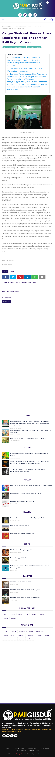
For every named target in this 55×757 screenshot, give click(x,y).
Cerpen (41, 614)
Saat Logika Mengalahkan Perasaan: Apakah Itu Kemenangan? (31, 485)
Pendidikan (30, 635)
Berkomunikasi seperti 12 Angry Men (22, 533)
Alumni (8, 748)
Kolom (33, 614)
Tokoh (14, 639)
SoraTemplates (18, 754)
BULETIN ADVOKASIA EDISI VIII (20, 582)
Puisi (26, 614)
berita (11, 27)
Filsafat (14, 631)
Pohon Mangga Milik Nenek (19, 558)
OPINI (13, 614)
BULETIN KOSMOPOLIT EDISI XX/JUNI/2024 (25, 598)
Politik (39, 635)
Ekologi (6, 631)
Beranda (5, 27)
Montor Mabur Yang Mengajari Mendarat (24, 550)
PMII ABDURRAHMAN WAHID (15, 47)
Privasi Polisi (32, 748)
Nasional (21, 635)
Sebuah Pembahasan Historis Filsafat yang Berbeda (27, 518)
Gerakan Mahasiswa (26, 631)
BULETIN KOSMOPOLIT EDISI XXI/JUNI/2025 (25, 590)
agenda (21, 639)
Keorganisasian (20, 748)
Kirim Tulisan (44, 748)
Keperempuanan (9, 635)
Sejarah (6, 639)
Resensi (13, 618)
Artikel (20, 614)
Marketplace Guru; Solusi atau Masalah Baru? (25, 493)
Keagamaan (40, 631)
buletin (6, 618)
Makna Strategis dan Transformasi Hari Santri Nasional (28, 438)
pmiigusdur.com (41, 754)
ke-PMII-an (30, 639)
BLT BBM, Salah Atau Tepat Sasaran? (22, 501)
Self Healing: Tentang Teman (19, 526)
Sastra (47, 635)
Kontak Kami (21, 750)
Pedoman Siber (34, 750)
